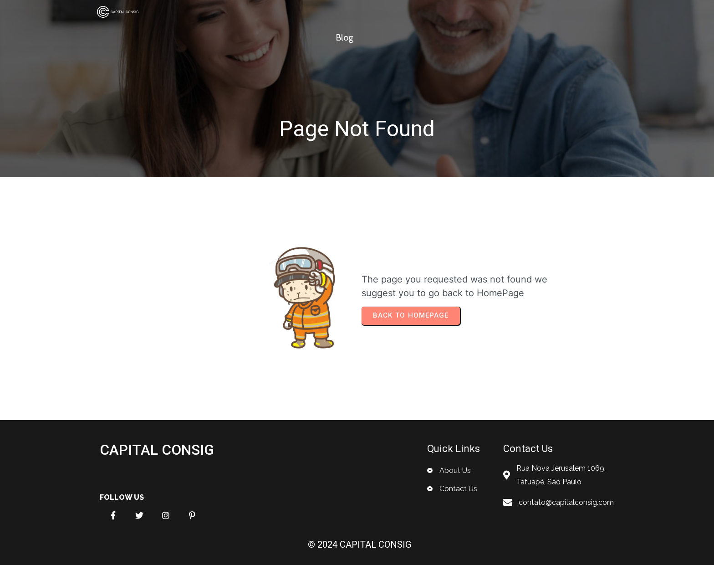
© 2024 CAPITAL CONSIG (359, 544)
